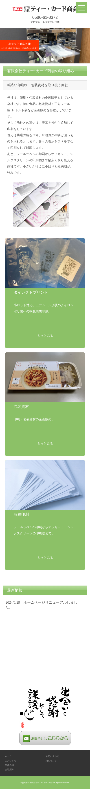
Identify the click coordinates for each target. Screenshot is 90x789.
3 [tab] (52, 59)
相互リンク (51, 761)
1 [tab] (38, 59)
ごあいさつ (10, 761)
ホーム (8, 756)
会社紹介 (9, 769)
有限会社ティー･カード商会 (41, 782)
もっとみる (45, 335)
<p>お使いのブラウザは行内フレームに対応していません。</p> (45, 633)
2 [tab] (45, 59)
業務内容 (9, 765)
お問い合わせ (52, 756)
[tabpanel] (45, 45)
